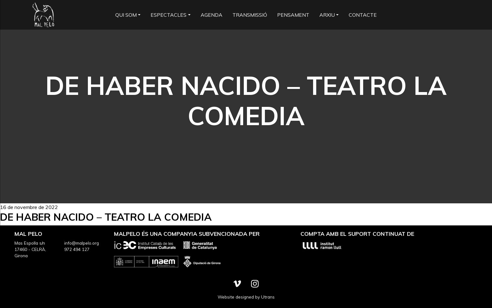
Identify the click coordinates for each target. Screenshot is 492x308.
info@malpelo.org (81, 243)
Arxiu (327, 15)
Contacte (363, 15)
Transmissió (249, 15)
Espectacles (168, 15)
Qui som (126, 15)
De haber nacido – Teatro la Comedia (106, 217)
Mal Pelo (43, 15)
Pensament (293, 15)
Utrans (268, 296)
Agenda (211, 15)
